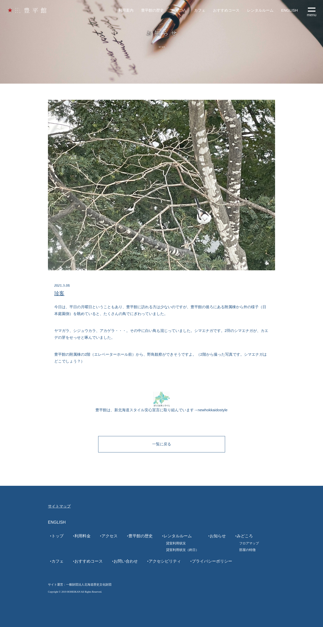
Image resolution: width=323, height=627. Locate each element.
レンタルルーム (260, 10)
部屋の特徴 (247, 550)
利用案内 (125, 10)
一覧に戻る (161, 444)
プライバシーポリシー (212, 561)
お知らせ (218, 536)
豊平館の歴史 (152, 10)
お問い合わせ (126, 561)
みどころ (178, 10)
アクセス (109, 536)
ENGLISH (289, 10)
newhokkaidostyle (212, 410)
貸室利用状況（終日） (182, 550)
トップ (57, 536)
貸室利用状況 (176, 543)
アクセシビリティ (165, 561)
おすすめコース (226, 10)
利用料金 (82, 536)
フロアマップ (249, 543)
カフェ (199, 10)
